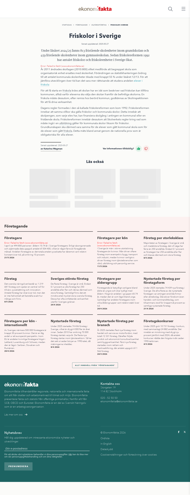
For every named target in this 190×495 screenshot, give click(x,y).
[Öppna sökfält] (170, 9)
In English (106, 443)
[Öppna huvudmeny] (183, 9)
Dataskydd (107, 449)
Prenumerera (18, 466)
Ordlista (105, 438)
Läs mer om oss (15, 414)
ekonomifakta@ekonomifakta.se (119, 401)
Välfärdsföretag (98, 25)
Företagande (81, 25)
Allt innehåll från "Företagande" (95, 365)
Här (70, 454)
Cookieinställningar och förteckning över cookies (129, 454)
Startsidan (67, 25)
